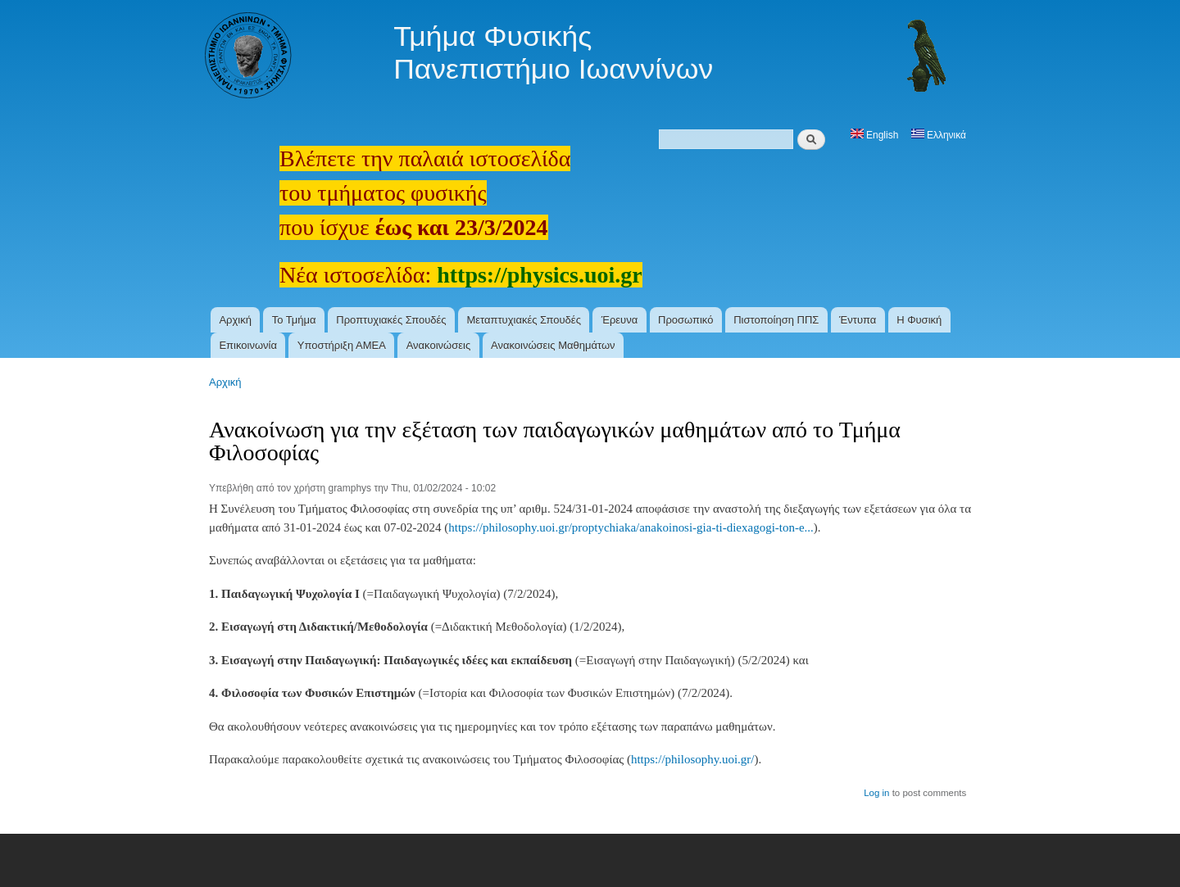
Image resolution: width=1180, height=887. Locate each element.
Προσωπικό (685, 320)
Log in (876, 793)
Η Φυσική (919, 320)
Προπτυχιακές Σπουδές (391, 320)
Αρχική (235, 320)
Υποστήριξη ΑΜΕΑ (341, 345)
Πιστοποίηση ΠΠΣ (776, 320)
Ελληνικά (938, 135)
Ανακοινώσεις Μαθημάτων (553, 345)
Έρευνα (619, 320)
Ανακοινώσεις (438, 345)
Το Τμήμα (294, 320)
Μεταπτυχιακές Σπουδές (523, 320)
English (875, 135)
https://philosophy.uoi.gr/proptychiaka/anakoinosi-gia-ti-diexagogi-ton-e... (631, 527)
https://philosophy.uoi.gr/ (693, 759)
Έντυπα (857, 320)
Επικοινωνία (248, 345)
